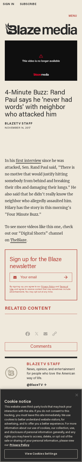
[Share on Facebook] (27, 334)
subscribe (28, 4)
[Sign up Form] (41, 277)
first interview (28, 160)
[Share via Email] (45, 334)
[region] (41, 425)
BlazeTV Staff (18, 123)
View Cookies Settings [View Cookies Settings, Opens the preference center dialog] (41, 453)
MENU (73, 16)
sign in (8, 4)
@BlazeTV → (37, 385)
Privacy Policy (48, 287)
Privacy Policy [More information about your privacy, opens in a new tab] (19, 445)
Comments (41, 346)
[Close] (77, 395)
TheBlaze (18, 240)
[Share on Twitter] (36, 334)
